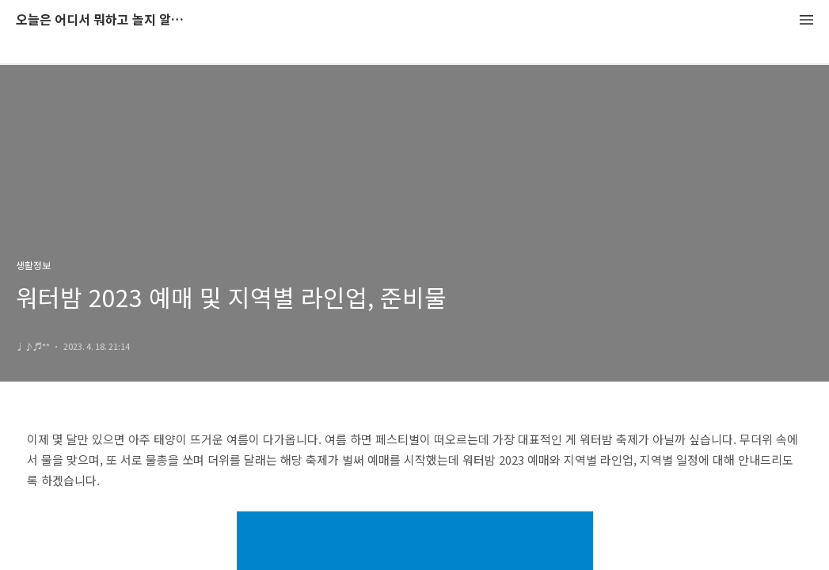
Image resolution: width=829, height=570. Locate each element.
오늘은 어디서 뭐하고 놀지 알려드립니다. (103, 20)
